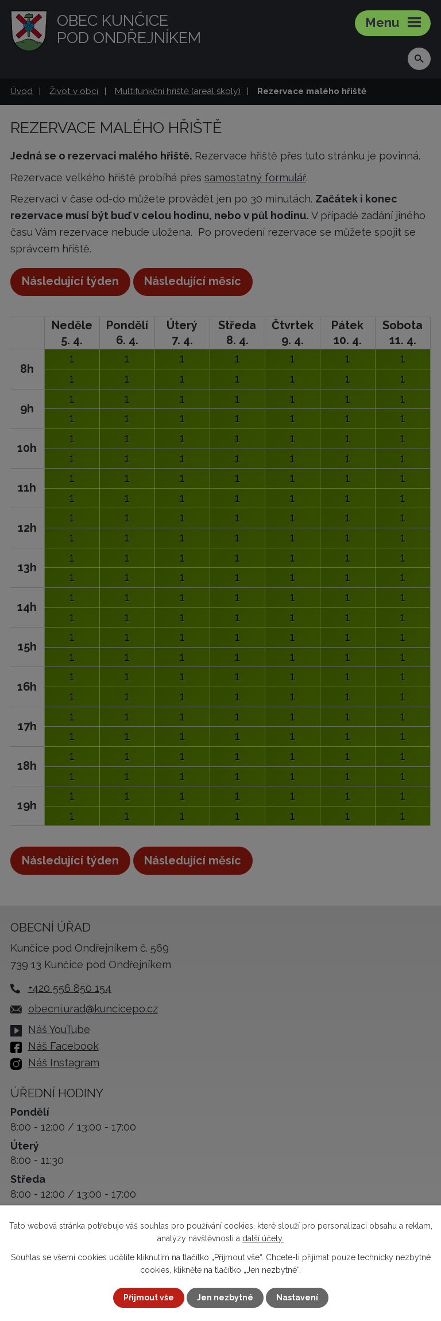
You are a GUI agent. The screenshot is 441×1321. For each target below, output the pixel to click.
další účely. (263, 1238)
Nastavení (297, 1297)
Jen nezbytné (225, 1297)
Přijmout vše (148, 1297)
